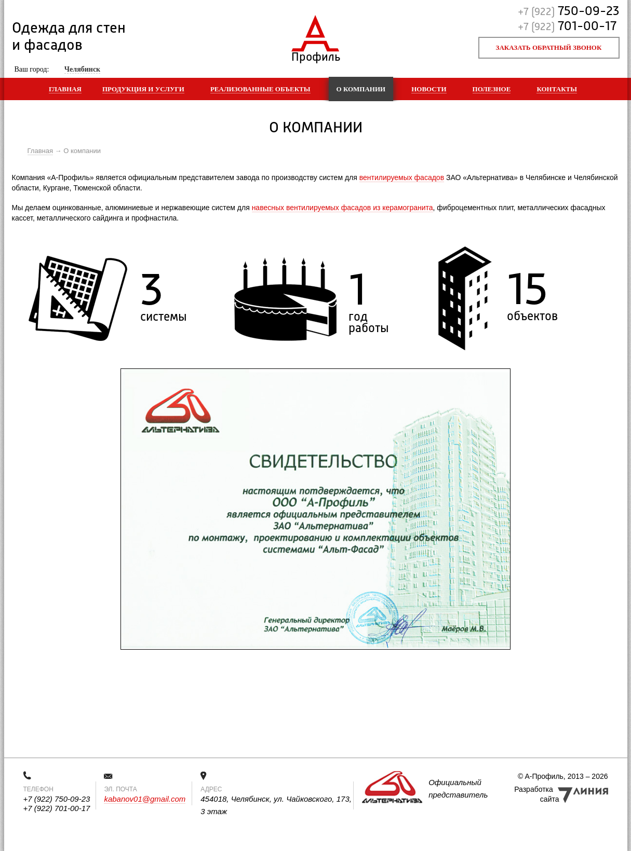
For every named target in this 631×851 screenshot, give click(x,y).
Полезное (492, 89)
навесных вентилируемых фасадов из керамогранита (342, 207)
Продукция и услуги (143, 89)
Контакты (556, 89)
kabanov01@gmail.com (144, 798)
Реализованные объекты (260, 89)
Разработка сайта (536, 794)
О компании (361, 89)
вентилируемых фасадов (401, 177)
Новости (428, 89)
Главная (65, 89)
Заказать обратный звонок (549, 47)
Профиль (315, 55)
